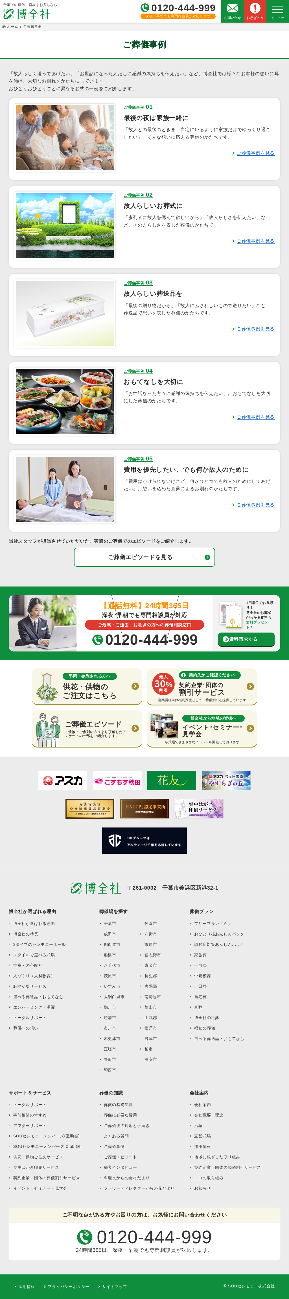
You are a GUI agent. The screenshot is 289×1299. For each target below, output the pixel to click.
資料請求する (243, 639)
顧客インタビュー (120, 1167)
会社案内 (202, 1104)
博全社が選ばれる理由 (34, 923)
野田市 (110, 1059)
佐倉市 (150, 923)
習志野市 (152, 955)
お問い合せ (232, 18)
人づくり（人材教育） (34, 976)
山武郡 (150, 1017)
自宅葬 (200, 996)
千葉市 (110, 923)
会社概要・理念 (209, 1115)
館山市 (150, 1007)
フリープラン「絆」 (213, 923)
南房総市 (152, 996)
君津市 (150, 1038)
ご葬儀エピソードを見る (140, 557)
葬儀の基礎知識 (118, 1104)
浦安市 (150, 1059)
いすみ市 (112, 986)
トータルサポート (30, 1017)
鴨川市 (110, 1007)
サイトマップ (114, 1286)
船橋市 (110, 955)
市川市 (110, 1028)
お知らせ (202, 1188)
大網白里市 (114, 996)
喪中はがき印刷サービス (36, 1167)
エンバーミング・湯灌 (34, 1007)
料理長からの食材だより (127, 1178)
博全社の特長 (25, 934)
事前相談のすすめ (30, 1115)
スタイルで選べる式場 (34, 955)
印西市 (110, 1070)
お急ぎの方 (255, 18)
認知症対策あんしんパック (219, 944)
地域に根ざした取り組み (217, 1157)
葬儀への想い (25, 1028)
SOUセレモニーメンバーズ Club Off (47, 1146)
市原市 (150, 944)
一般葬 (200, 965)
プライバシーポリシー (68, 1286)
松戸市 (150, 1028)
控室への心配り (28, 965)
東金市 (150, 965)
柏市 (148, 1049)
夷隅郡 (150, 986)
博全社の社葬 (206, 1017)
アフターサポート (30, 1125)
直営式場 (202, 1136)
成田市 (110, 934)
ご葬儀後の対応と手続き (127, 1125)
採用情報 (202, 1146)
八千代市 (112, 965)
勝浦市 (110, 1017)
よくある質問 (116, 1136)
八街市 (150, 934)
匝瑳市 (110, 1049)
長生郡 (150, 976)
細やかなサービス (30, 986)
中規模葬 (202, 976)
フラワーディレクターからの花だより (139, 1188)
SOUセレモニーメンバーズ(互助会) (46, 1136)
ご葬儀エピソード (120, 1157)
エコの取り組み (209, 1178)
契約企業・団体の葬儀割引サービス (46, 1178)
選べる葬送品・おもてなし (38, 996)
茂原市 (110, 976)
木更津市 (112, 1038)
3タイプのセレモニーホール (39, 944)
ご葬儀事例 (114, 1146)
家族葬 (200, 955)
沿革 (198, 1125)
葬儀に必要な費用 (120, 1115)
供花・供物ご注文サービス (38, 1157)
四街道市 (112, 944)
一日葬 (200, 986)
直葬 (198, 1007)
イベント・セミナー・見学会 (40, 1188)
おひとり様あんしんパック (219, 934)
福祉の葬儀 (204, 1028)
